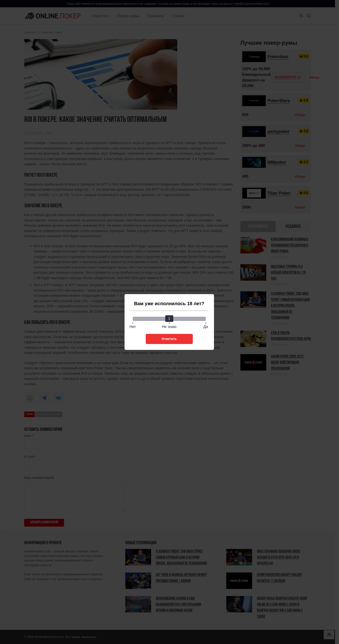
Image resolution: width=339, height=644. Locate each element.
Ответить (169, 339)
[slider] (169, 318)
